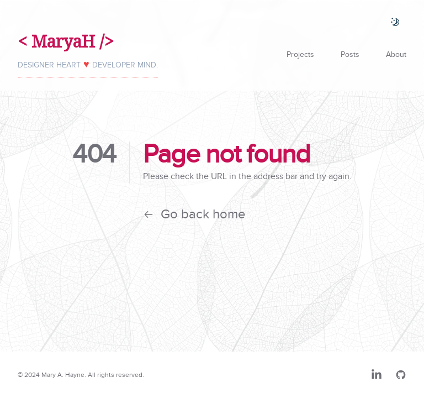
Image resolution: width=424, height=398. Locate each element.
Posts (350, 54)
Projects (300, 54)
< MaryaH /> (66, 41)
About (396, 54)
